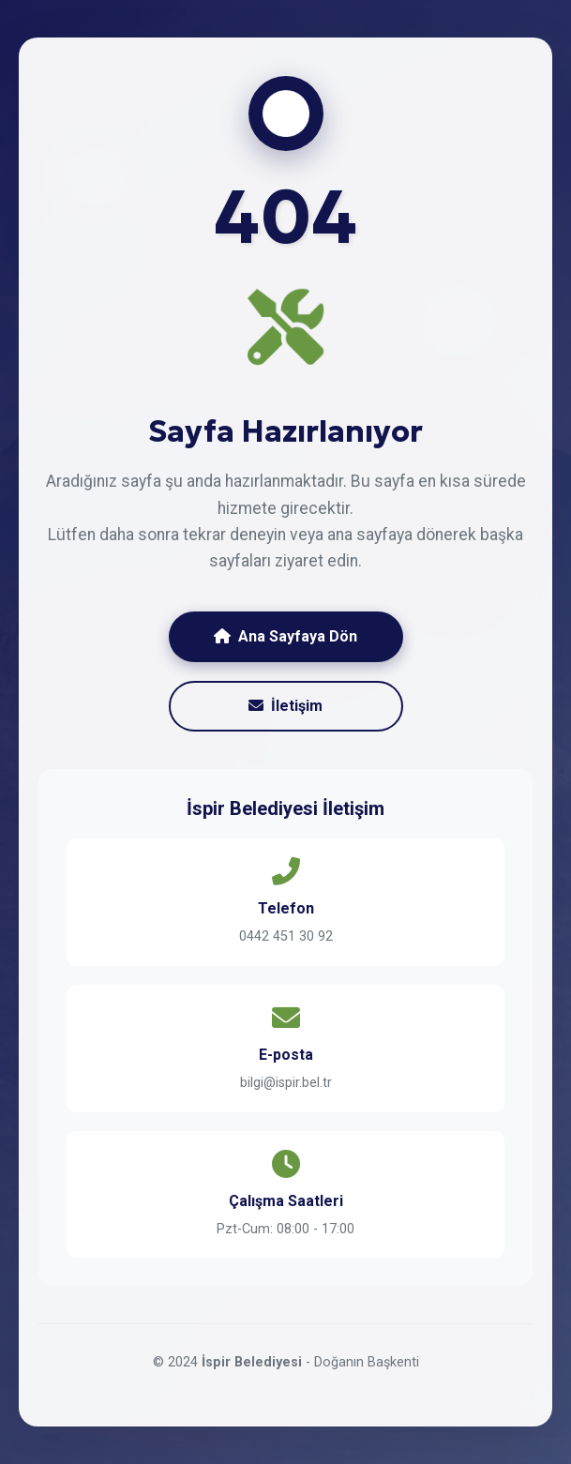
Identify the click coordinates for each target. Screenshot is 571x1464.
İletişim (285, 706)
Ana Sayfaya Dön (285, 636)
